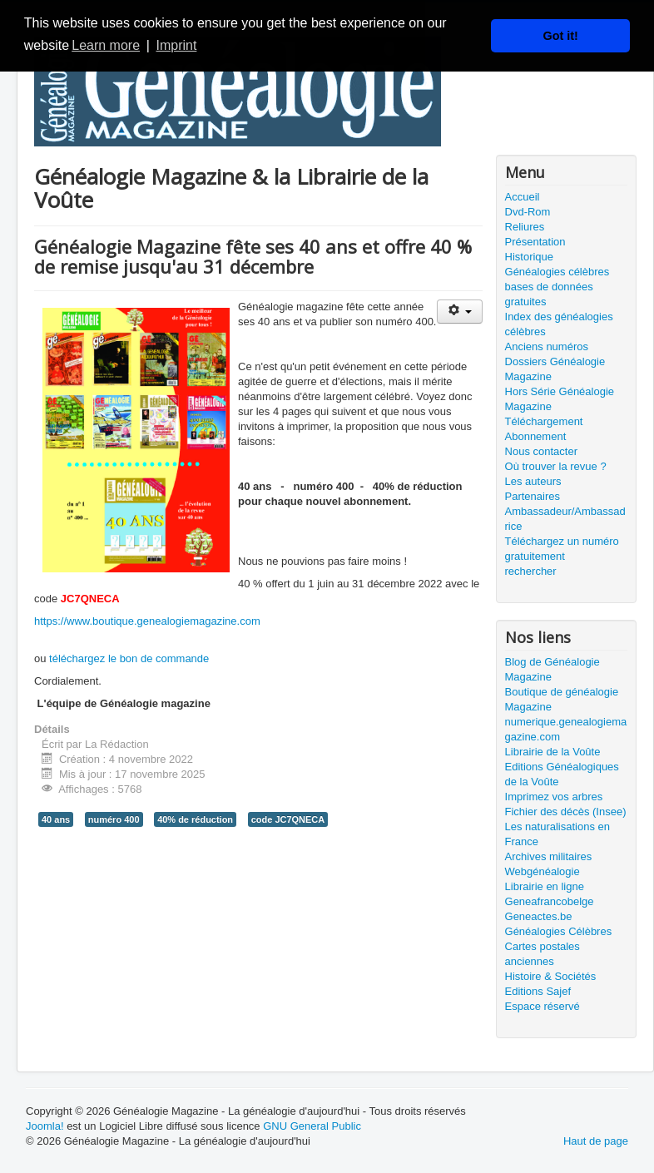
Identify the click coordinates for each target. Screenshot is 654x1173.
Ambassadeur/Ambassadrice (565, 518)
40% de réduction (195, 819)
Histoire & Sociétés (551, 976)
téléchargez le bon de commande (129, 658)
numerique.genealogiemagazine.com (566, 729)
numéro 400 (114, 819)
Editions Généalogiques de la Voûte (562, 774)
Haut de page (595, 1141)
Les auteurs (533, 481)
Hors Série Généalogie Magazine (560, 399)
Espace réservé (542, 1006)
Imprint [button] (176, 45)
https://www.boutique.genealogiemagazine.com (147, 621)
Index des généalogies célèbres (559, 324)
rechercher (531, 571)
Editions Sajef (538, 991)
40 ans (56, 819)
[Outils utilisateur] (460, 311)
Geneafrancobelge (549, 901)
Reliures (525, 226)
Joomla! (45, 1126)
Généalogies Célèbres (558, 931)
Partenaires (532, 496)
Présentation (535, 241)
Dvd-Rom (528, 211)
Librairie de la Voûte (553, 751)
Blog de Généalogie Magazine (552, 669)
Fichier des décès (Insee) (566, 811)
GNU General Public (312, 1126)
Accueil (522, 197)
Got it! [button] (560, 35)
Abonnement (536, 436)
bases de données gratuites (549, 294)
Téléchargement (544, 421)
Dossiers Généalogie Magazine (555, 369)
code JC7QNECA (288, 819)
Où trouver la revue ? (556, 466)
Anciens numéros (546, 346)
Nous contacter (541, 451)
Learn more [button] (106, 45)
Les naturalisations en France (557, 834)
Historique (529, 256)
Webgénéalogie (542, 871)
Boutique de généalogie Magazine (562, 699)
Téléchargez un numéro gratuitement (562, 548)
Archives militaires (548, 856)
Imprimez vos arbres (554, 796)
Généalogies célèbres (557, 271)
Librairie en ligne (544, 886)
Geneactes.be (538, 916)
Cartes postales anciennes (542, 954)
